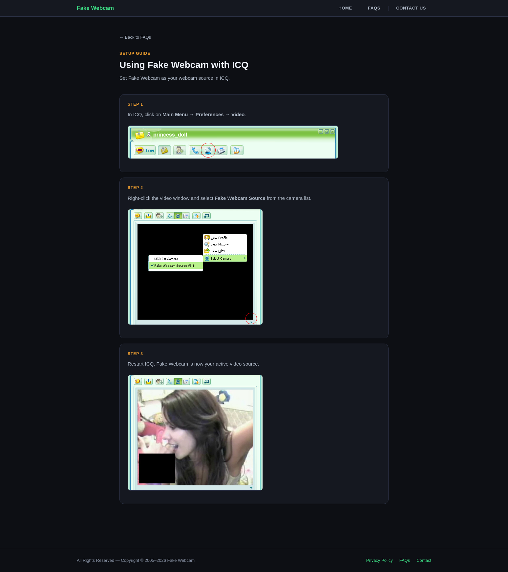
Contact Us (411, 8)
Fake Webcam (95, 8)
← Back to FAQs (135, 37)
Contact (423, 560)
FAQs (374, 8)
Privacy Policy (379, 560)
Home (345, 8)
